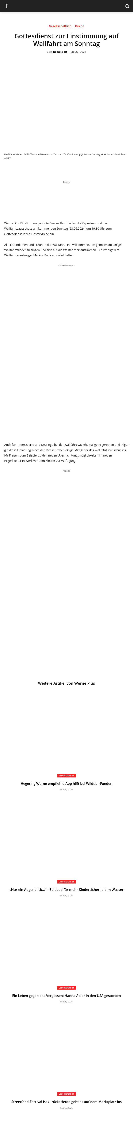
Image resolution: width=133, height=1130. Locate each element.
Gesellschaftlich (60, 26)
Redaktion (60, 52)
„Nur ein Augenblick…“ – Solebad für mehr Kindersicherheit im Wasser (67, 889)
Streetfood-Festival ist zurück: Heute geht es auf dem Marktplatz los (66, 1101)
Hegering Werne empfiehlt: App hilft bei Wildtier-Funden (66, 783)
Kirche (79, 26)
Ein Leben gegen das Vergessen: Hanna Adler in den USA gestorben (66, 995)
